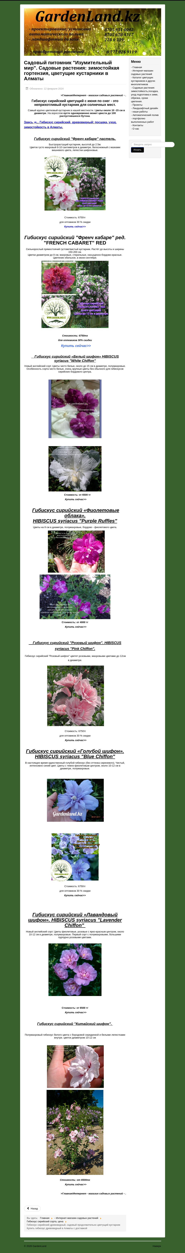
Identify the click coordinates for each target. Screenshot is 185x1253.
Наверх (157, 1246)
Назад (32, 1208)
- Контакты (137, 125)
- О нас (135, 128)
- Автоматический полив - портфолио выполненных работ (144, 118)
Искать (137, 149)
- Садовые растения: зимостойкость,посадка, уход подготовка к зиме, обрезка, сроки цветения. (144, 94)
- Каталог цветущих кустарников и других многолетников (143, 81)
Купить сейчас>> (75, 346)
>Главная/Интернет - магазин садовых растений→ (93, 95)
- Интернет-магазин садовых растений (142, 72)
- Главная (136, 67)
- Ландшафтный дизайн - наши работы (144, 110)
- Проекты (136, 104)
